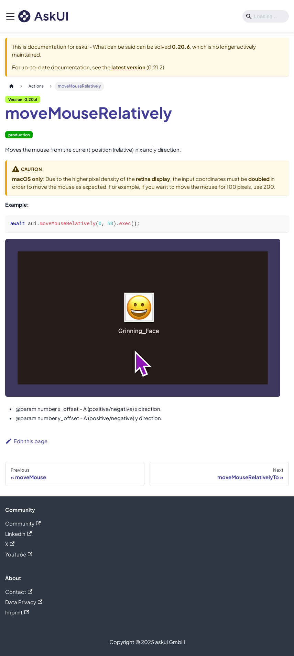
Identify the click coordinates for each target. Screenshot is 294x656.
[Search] (265, 16)
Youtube (18, 554)
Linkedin (18, 533)
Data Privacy (23, 602)
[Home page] (11, 86)
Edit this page (26, 441)
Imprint (17, 612)
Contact (18, 591)
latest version (128, 67)
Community (23, 523)
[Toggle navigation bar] (10, 16)
